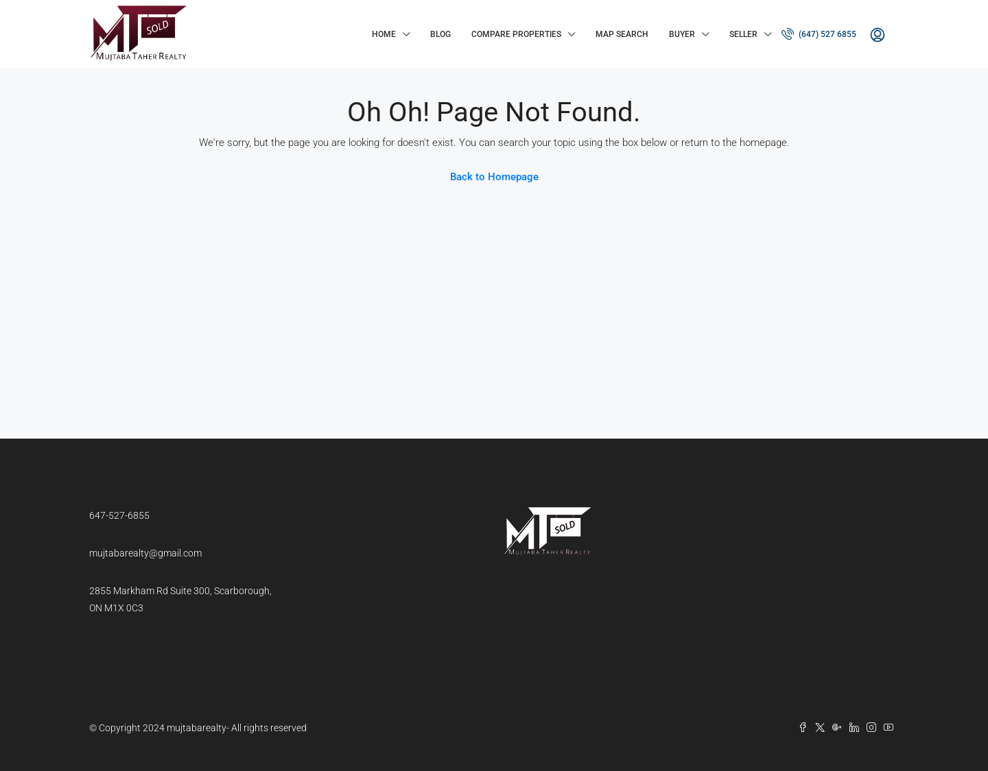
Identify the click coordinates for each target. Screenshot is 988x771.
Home (384, 34)
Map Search (622, 34)
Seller (743, 34)
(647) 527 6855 (818, 33)
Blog (440, 34)
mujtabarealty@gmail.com (145, 553)
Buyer (682, 34)
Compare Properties (516, 34)
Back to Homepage (494, 177)
